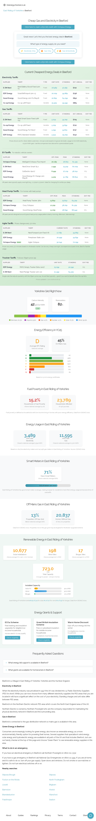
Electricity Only (29, 51)
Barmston (6, 797)
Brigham (52, 792)
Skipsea (52, 782)
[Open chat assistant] (90, 815)
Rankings (34, 815)
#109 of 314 (34, 608)
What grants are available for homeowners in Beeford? (31, 677)
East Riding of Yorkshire (13, 11)
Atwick (52, 797)
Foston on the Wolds (11, 787)
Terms (60, 815)
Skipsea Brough (8, 782)
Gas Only (48, 51)
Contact (73, 815)
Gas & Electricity (30, 58)
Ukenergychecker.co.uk (14, 5)
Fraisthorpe (7, 807)
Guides (21, 815)
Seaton (52, 807)
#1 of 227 (47, 608)
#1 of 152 (59, 608)
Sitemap (86, 815)
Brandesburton (8, 802)
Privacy (48, 815)
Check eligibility (12, 645)
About (8, 815)
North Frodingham (56, 787)
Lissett (5, 792)
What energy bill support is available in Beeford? (28, 670)
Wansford (53, 802)
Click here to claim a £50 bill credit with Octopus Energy (48, 27)
